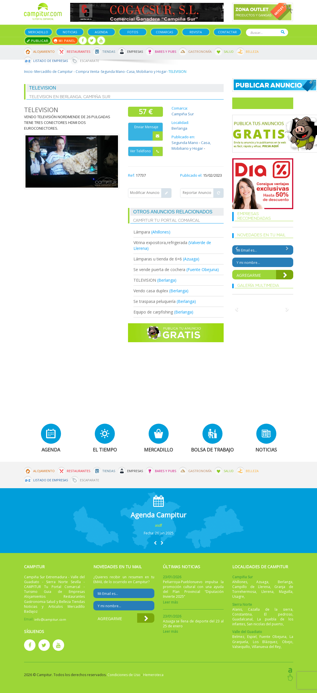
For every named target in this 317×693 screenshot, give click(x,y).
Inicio (28, 71)
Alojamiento (44, 51)
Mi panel (64, 40)
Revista (196, 32)
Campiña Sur (183, 113)
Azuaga (262, 581)
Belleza (252, 51)
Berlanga (179, 128)
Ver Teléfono (146, 151)
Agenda (101, 32)
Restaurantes (78, 51)
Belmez (238, 636)
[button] (155, 543)
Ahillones (239, 581)
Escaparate (89, 61)
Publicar (37, 40)
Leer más (170, 602)
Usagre (238, 596)
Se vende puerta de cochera (159, 269)
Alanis (237, 609)
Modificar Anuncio (150, 193)
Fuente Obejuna (272, 636)
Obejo (287, 641)
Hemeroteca (153, 674)
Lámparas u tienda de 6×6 (157, 259)
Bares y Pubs (165, 51)
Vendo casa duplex (150, 290)
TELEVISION (144, 280)
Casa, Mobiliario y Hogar (147, 71)
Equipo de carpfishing (153, 312)
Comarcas (164, 32)
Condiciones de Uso (123, 674)
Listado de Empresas (50, 61)
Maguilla (285, 591)
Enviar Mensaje (148, 132)
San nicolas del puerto (265, 624)
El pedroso (278, 614)
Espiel (252, 636)
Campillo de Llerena (251, 586)
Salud (229, 51)
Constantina (242, 614)
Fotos (132, 32)
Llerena (267, 591)
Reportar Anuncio (203, 193)
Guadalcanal (242, 619)
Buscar (283, 32)
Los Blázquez (265, 641)
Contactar (227, 32)
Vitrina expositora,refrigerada (160, 242)
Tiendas (108, 51)
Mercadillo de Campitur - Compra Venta (66, 71)
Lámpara (142, 232)
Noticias (70, 32)
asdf (158, 525)
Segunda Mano (113, 71)
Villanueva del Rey (266, 646)
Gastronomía (200, 51)
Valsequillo (241, 646)
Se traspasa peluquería (155, 301)
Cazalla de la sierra (270, 609)
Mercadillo (38, 32)
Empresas (135, 51)
